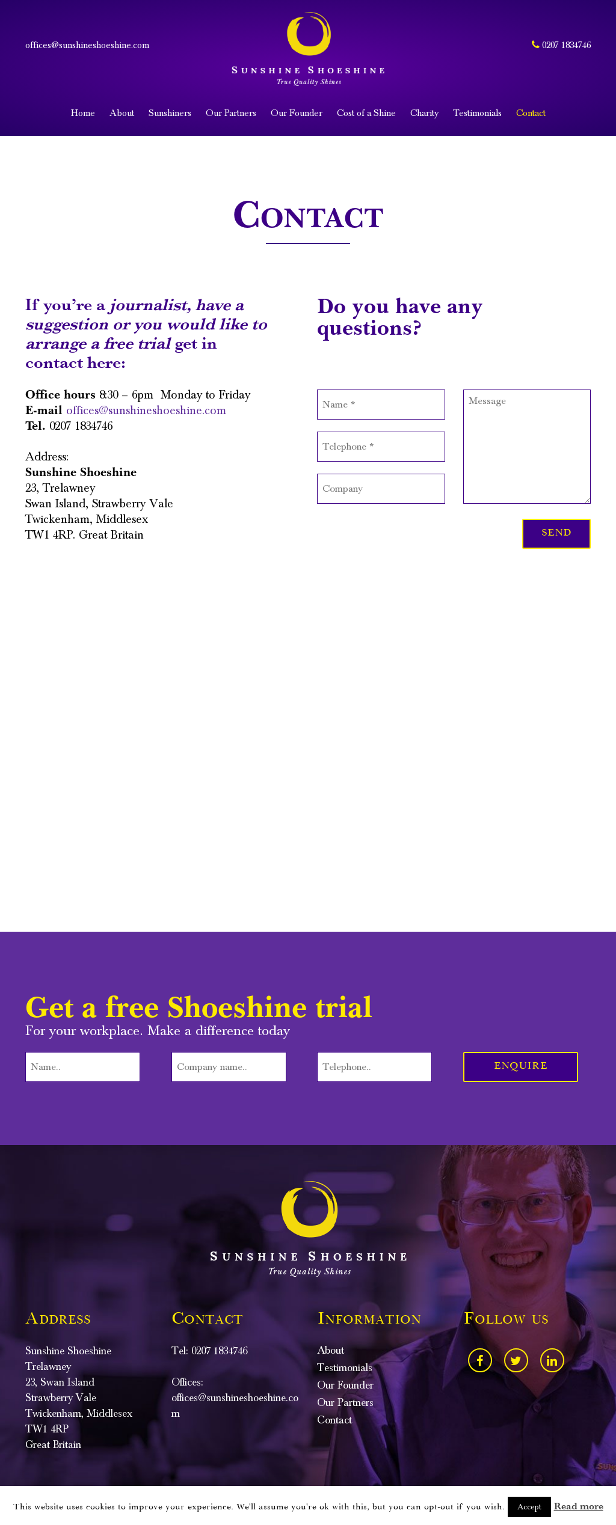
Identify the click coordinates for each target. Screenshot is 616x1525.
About (121, 113)
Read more (578, 1506)
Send (556, 533)
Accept (529, 1507)
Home (83, 113)
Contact (531, 113)
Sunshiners (170, 113)
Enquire (520, 1067)
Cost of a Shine (366, 113)
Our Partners (231, 113)
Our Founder (296, 113)
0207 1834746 (561, 45)
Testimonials (477, 113)
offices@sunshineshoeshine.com (87, 45)
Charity (424, 113)
